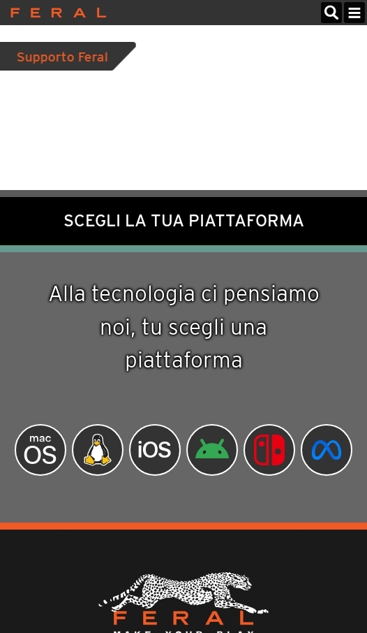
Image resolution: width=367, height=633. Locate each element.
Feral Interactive (54, 12)
